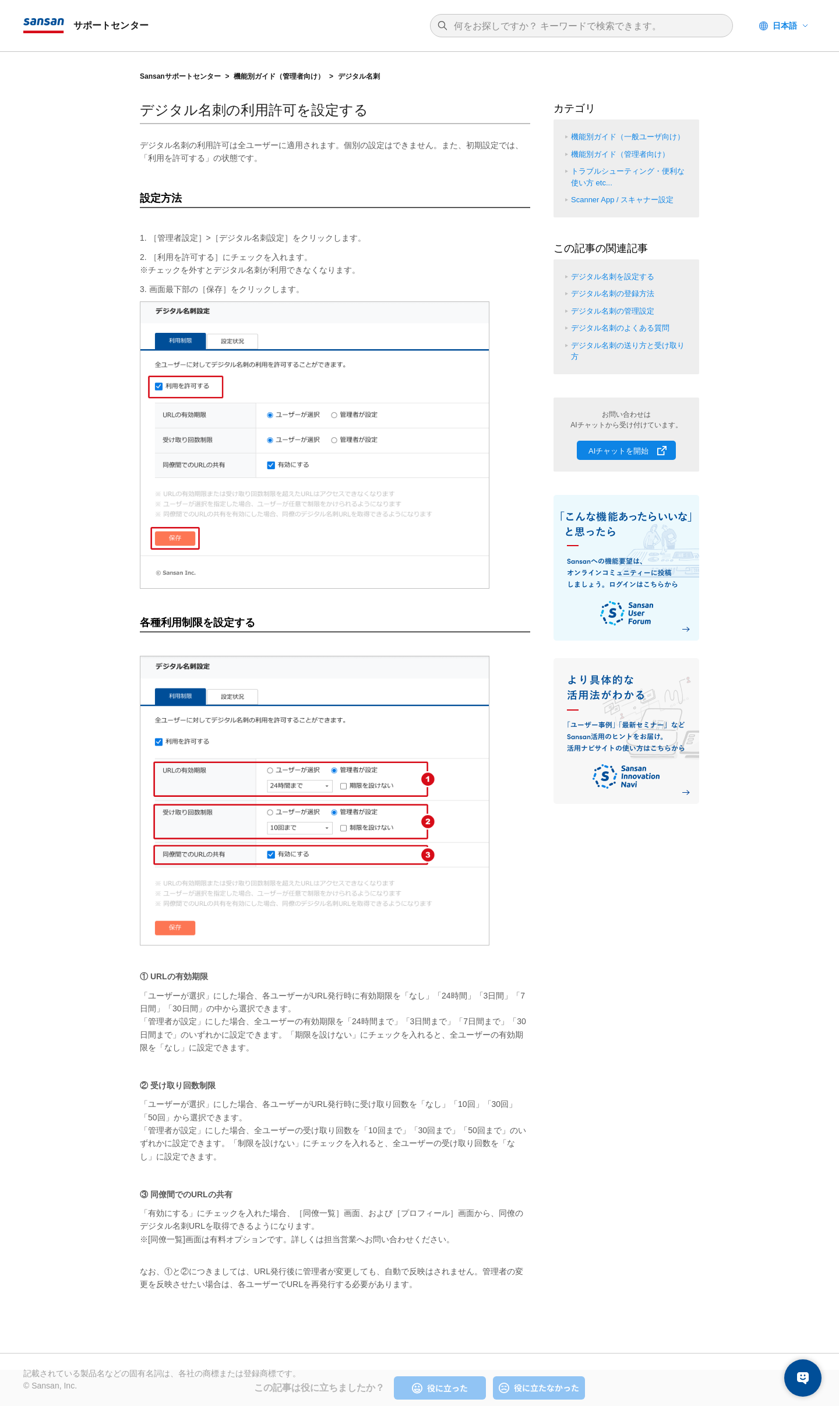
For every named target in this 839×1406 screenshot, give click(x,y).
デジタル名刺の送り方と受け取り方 (628, 351)
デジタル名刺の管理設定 (612, 311)
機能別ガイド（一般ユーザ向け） (628, 136)
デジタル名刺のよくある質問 (620, 328)
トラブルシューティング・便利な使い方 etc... (628, 177)
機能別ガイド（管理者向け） (279, 76)
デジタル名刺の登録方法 (612, 293)
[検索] (587, 26)
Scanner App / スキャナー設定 (622, 199)
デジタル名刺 (359, 76)
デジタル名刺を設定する (612, 276)
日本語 (785, 25)
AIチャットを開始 (618, 451)
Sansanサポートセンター (180, 76)
